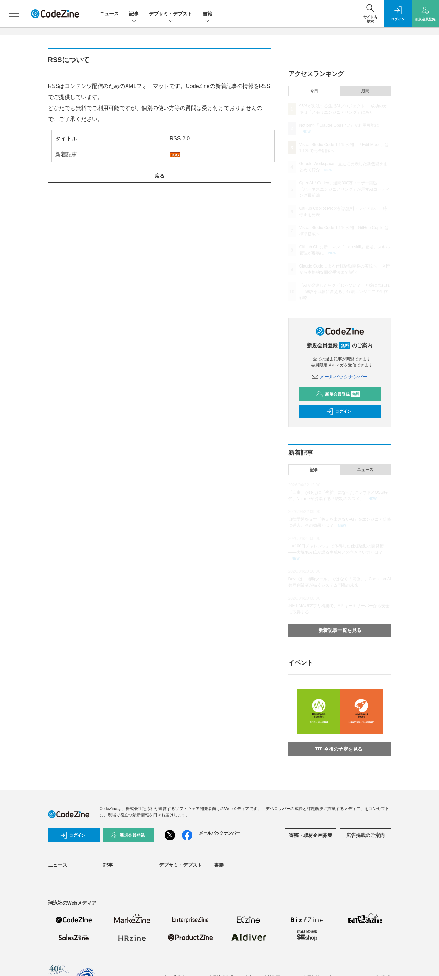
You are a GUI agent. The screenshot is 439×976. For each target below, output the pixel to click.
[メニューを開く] (13, 13)
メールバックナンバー (340, 376)
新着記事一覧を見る (339, 630)
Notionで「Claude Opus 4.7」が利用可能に (339, 125)
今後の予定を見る (338, 749)
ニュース (109, 13)
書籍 (207, 14)
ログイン (338, 411)
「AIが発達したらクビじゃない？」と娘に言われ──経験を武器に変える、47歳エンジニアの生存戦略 (344, 291)
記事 (134, 14)
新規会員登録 (338, 394)
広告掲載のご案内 (365, 835)
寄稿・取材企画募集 (310, 835)
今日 (314, 91)
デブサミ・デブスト (170, 14)
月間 (365, 91)
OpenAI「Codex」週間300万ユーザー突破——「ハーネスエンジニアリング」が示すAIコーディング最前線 (344, 189)
